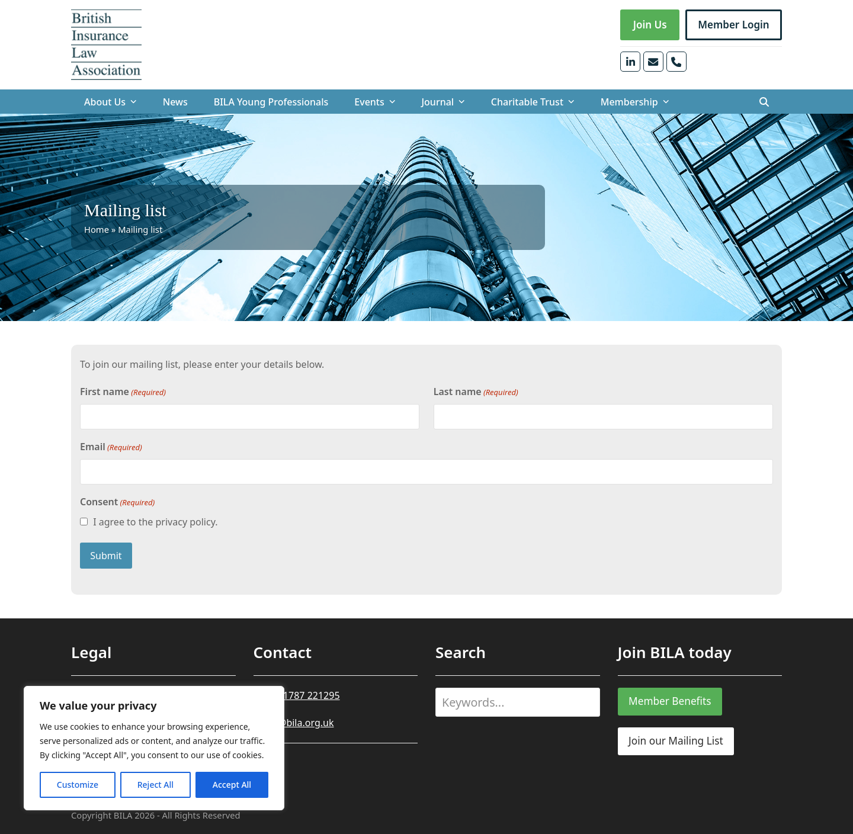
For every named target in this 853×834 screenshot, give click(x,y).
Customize (77, 784)
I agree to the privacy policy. (155, 521)
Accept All (232, 784)
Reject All (155, 784)
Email (111, 447)
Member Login (733, 24)
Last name (476, 392)
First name (123, 392)
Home (96, 229)
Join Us (650, 24)
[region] (154, 748)
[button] (764, 102)
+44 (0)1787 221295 (297, 695)
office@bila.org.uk (294, 722)
